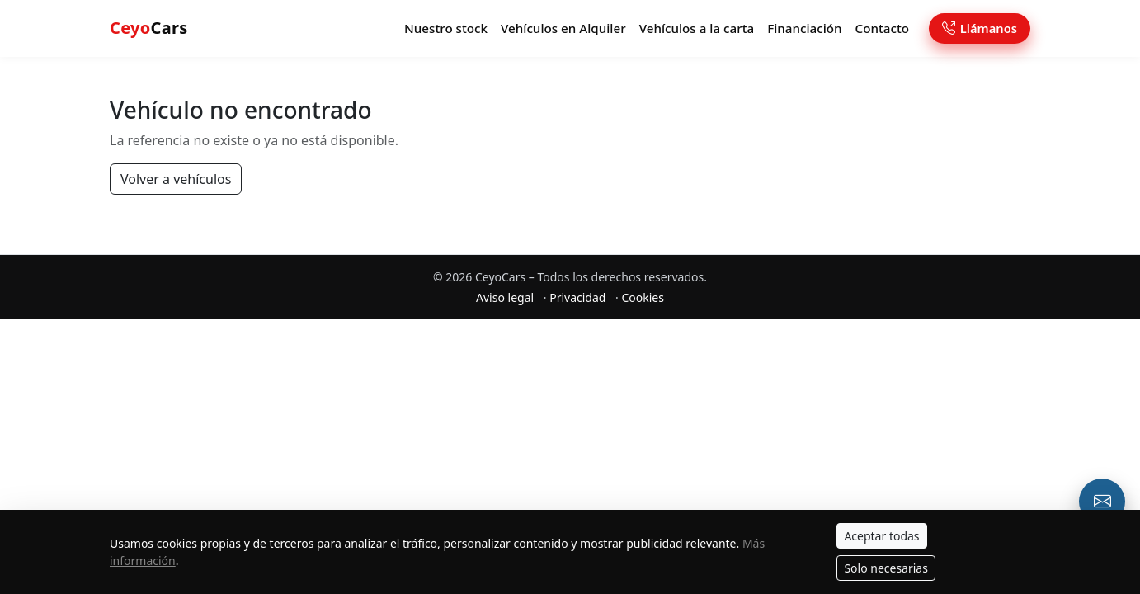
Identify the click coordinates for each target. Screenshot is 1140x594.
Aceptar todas (881, 536)
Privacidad (577, 301)
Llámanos (979, 30)
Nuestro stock (446, 29)
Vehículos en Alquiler (563, 29)
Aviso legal (505, 301)
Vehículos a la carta (697, 29)
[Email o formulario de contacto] (1102, 501)
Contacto (882, 29)
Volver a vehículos (175, 182)
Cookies (642, 301)
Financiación (804, 29)
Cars (149, 29)
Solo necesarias (886, 568)
